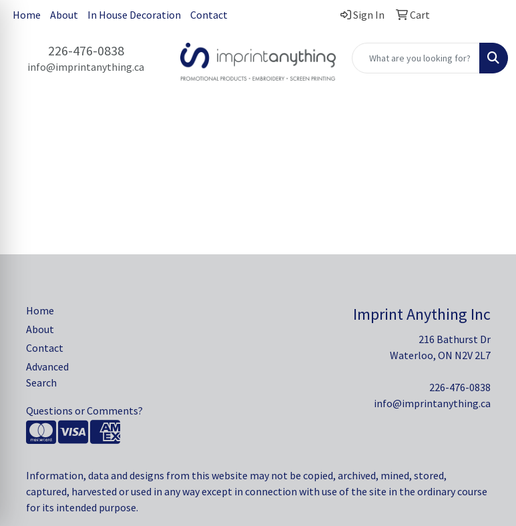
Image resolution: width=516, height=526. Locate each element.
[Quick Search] (416, 58)
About (64, 14)
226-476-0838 (86, 50)
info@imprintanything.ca (85, 66)
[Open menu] (489, 130)
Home (27, 14)
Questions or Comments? (84, 410)
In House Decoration (134, 14)
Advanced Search (47, 374)
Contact (209, 14)
